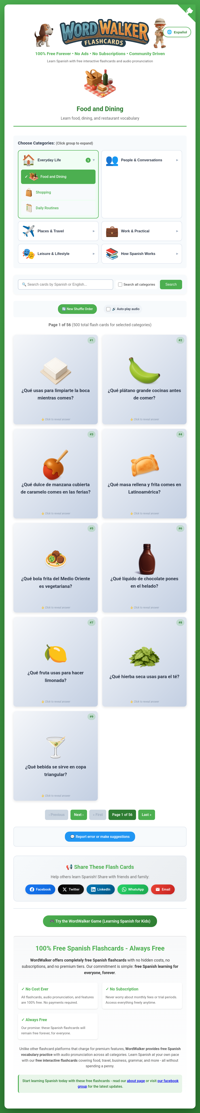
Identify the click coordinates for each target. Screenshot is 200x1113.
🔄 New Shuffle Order (77, 309)
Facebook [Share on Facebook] (40, 889)
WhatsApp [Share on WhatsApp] (133, 889)
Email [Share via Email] (162, 889)
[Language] (177, 32)
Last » (146, 815)
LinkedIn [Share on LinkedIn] (100, 889)
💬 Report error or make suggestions (100, 837)
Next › (78, 815)
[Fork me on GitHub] (187, 14)
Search (171, 284)
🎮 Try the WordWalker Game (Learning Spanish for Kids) (100, 921)
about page (136, 1081)
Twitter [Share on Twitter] (70, 889)
